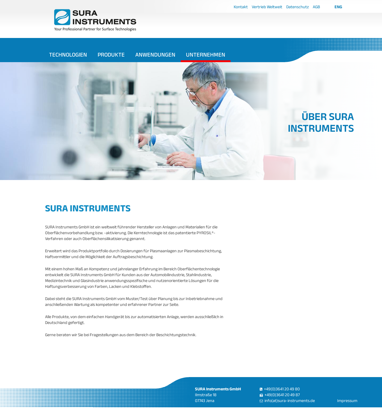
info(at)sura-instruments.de (289, 400)
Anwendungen (155, 54)
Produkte (111, 54)
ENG (338, 7)
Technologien (68, 54)
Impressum (347, 400)
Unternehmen (205, 54)
